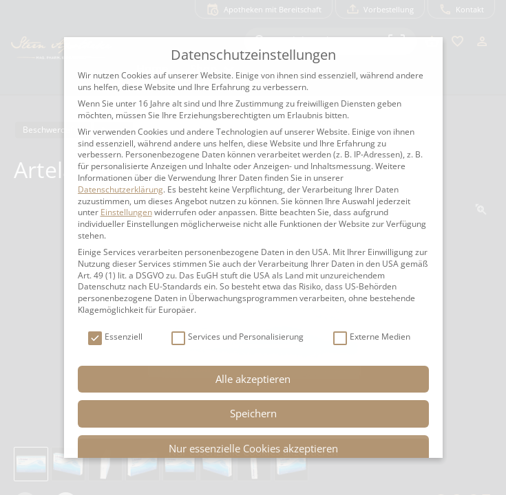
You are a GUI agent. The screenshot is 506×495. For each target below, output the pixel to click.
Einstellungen (126, 212)
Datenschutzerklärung (120, 189)
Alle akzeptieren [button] (253, 379)
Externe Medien (371, 337)
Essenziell (115, 337)
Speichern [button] (253, 413)
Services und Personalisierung (237, 337)
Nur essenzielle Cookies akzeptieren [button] (253, 448)
